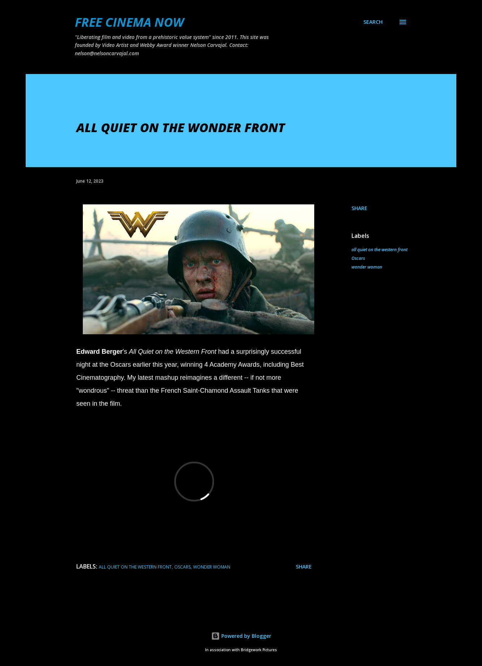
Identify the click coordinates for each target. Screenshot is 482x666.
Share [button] (359, 208)
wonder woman (366, 267)
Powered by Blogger (241, 635)
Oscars (358, 258)
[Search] (373, 22)
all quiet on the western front (379, 250)
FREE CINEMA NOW (129, 22)
